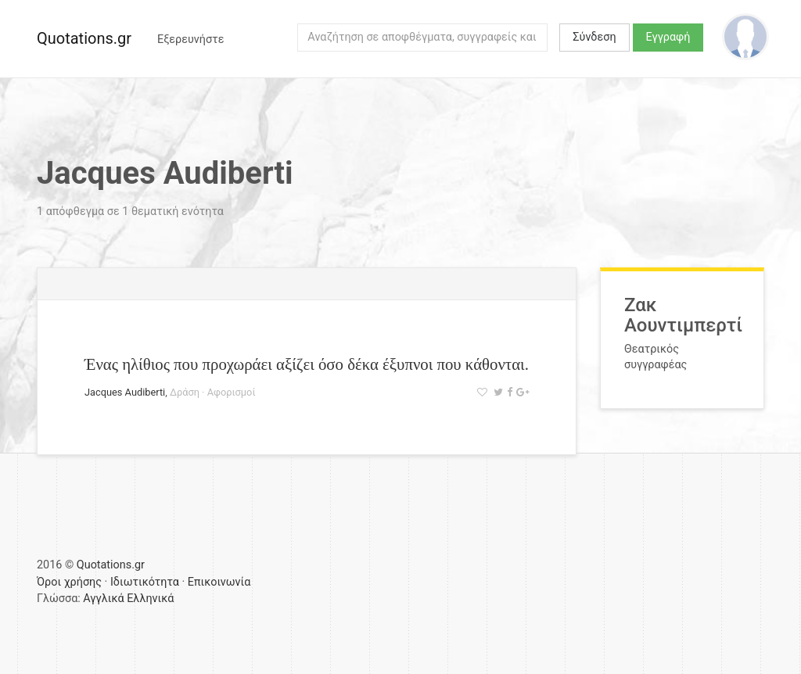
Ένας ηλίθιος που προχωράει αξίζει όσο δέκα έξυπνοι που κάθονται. (306, 364)
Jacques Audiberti (124, 392)
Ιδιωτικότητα (144, 582)
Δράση (184, 392)
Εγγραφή (668, 37)
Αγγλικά (103, 598)
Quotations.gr (84, 38)
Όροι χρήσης (69, 582)
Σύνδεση (594, 37)
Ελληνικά (150, 598)
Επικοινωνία (219, 582)
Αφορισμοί (231, 392)
